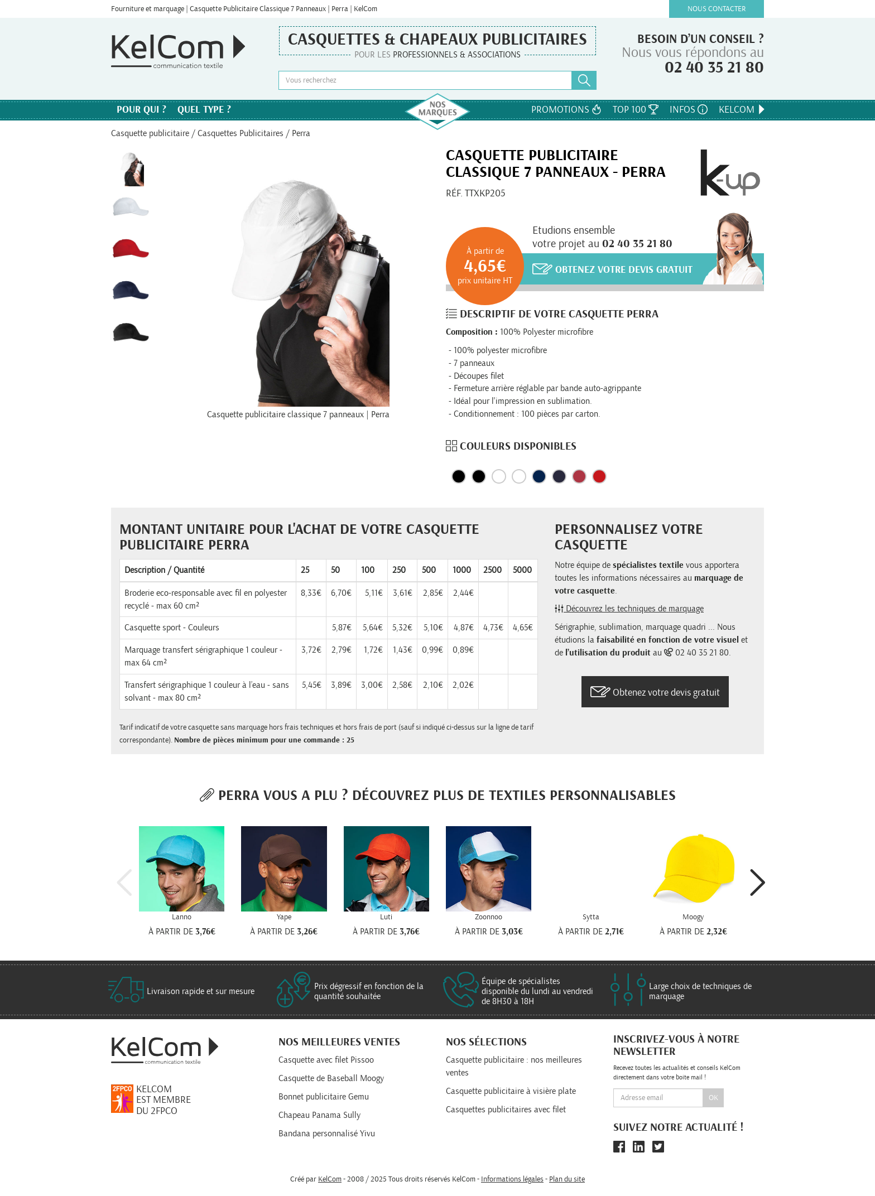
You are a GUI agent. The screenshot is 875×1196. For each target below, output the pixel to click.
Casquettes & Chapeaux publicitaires (437, 39)
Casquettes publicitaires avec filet (506, 1109)
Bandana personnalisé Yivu (326, 1133)
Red (599, 476)
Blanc (499, 476)
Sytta (591, 917)
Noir (479, 476)
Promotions (566, 109)
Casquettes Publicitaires (240, 133)
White (519, 476)
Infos (689, 109)
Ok (713, 1098)
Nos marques (437, 111)
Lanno (181, 917)
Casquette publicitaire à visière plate (511, 1091)
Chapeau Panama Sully (319, 1115)
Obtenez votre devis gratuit (612, 269)
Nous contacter (717, 9)
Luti (386, 917)
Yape (284, 917)
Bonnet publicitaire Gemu (323, 1096)
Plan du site (567, 1179)
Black (458, 476)
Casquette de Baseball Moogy (331, 1078)
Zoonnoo (488, 917)
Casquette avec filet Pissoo (326, 1059)
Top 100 (635, 109)
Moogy (693, 917)
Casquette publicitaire (150, 133)
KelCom (743, 109)
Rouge (579, 476)
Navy (559, 476)
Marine (539, 476)
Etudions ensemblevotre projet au (602, 237)
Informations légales (512, 1179)
